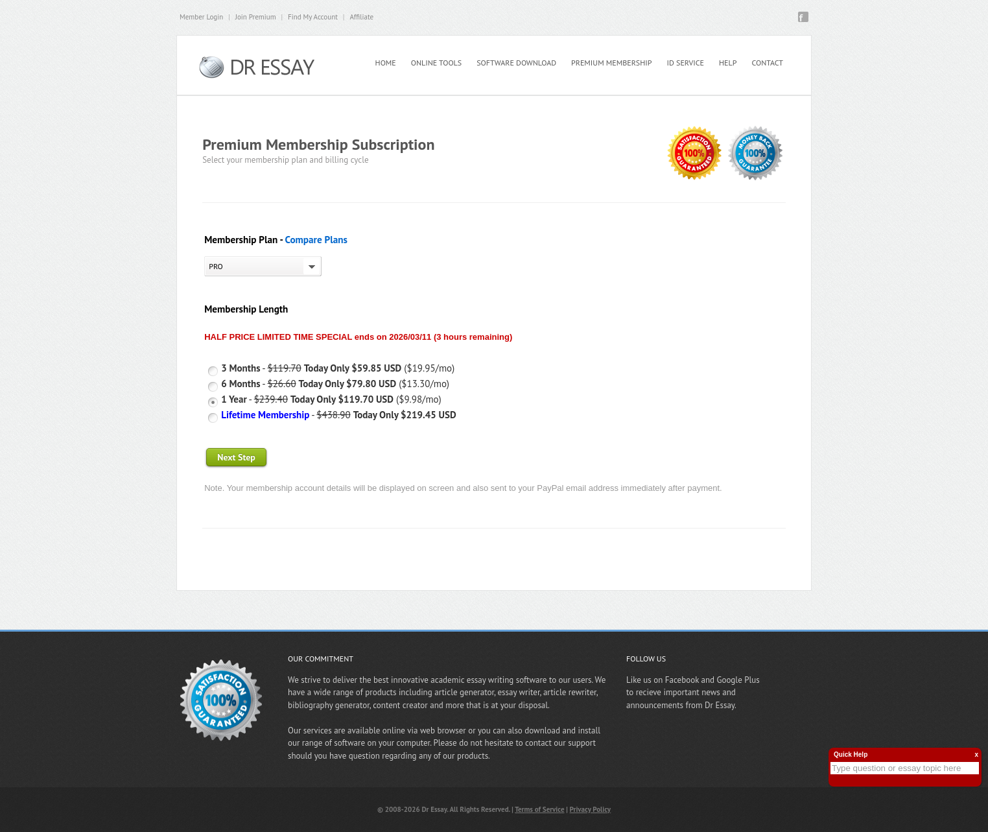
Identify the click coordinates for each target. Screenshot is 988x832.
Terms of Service (539, 809)
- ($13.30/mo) (335, 383)
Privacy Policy (590, 809)
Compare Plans (316, 239)
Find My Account (313, 16)
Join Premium (255, 16)
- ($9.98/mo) (331, 399)
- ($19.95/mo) (337, 368)
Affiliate (361, 16)
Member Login (201, 16)
